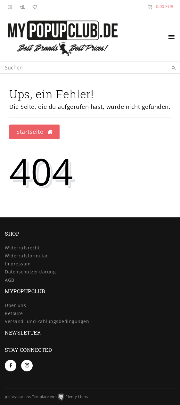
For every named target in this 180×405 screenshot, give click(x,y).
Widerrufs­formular (26, 256)
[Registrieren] (22, 6)
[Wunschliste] (33, 6)
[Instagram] (27, 365)
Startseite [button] (34, 131)
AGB (9, 280)
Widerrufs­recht (22, 248)
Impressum (18, 264)
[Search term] (90, 67)
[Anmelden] (10, 6)
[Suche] (174, 68)
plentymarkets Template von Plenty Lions (46, 396)
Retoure (14, 313)
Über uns (15, 305)
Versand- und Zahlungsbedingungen (47, 321)
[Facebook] (10, 365)
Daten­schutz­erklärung (30, 272)
